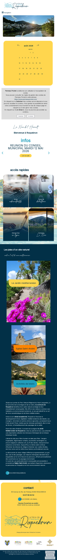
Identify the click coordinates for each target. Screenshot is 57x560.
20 (30, 68)
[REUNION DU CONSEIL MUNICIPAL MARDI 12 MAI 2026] (26, 156)
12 (26, 63)
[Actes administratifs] (15, 191)
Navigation (7, 13)
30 (42, 74)
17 (19, 68)
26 (27, 74)
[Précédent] (2, 152)
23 (41, 68)
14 (33, 63)
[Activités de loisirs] (28, 377)
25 (23, 74)
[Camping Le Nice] (41, 224)
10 (19, 63)
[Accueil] (14, 5)
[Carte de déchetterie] (41, 191)
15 (36, 63)
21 (33, 68)
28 (34, 74)
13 (29, 63)
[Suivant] (49, 152)
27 (31, 74)
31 (19, 79)
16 (40, 63)
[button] (50, 187)
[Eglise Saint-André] (28, 342)
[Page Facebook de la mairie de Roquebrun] (50, 193)
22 (37, 68)
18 (23, 68)
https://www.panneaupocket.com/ (25, 99)
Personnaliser (50, 558)
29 (38, 74)
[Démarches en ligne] (15, 224)
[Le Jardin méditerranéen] (28, 291)
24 (19, 74)
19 (26, 68)
